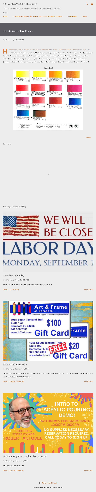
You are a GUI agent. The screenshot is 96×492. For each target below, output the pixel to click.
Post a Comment (16, 382)
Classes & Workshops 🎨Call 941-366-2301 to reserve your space (37, 16)
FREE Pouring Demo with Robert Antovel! (25, 456)
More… (85, 16)
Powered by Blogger (48, 483)
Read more (88, 289)
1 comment (14, 289)
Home (5, 16)
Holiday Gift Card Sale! (15, 364)
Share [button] (88, 137)
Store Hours (72, 16)
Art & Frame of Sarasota (20, 4)
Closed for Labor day (13, 275)
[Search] (87, 4)
